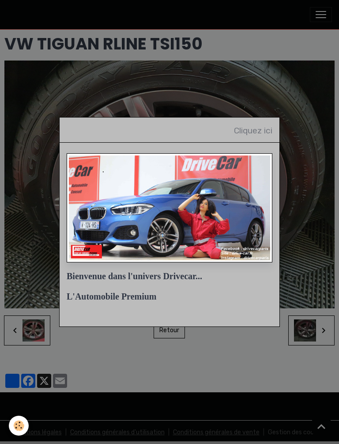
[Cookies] (19, 426)
